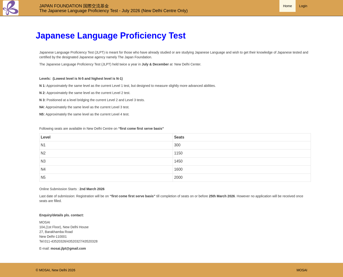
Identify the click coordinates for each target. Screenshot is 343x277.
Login (303, 6)
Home (287, 6)
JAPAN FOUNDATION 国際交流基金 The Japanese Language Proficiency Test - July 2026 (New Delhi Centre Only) (112, 8)
